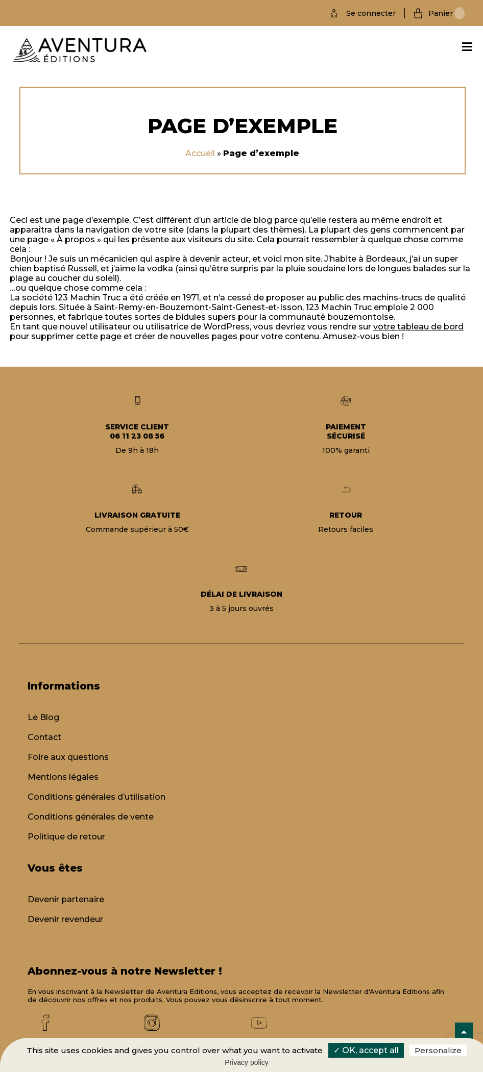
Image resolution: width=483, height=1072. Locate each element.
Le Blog (43, 717)
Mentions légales (63, 777)
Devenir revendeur (65, 919)
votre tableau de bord (418, 326)
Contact (44, 737)
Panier (446, 13)
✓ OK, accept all (366, 1050)
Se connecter (371, 13)
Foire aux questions (68, 757)
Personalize (438, 1050)
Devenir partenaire (66, 899)
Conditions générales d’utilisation (96, 797)
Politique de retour (66, 836)
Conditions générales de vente (91, 817)
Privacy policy (247, 1062)
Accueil (200, 153)
